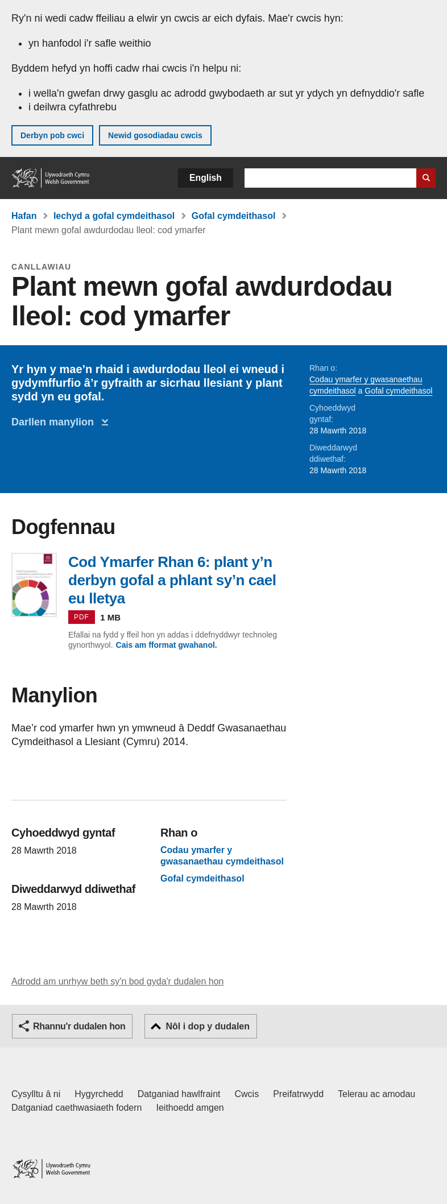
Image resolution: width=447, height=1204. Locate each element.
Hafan (23, 216)
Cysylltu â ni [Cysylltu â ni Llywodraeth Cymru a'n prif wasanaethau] (35, 1094)
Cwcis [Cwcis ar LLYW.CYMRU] (247, 1094)
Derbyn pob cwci (52, 135)
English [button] (205, 178)
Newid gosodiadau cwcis (155, 135)
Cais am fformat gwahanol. (166, 644)
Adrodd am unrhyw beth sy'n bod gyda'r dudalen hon (117, 981)
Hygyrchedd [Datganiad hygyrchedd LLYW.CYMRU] (98, 1094)
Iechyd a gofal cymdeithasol (114, 216)
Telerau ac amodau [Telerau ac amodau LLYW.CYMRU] (376, 1094)
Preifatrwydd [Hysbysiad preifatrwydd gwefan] (298, 1094)
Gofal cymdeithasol (234, 216)
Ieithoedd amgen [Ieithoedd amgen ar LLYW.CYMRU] (190, 1107)
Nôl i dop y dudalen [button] (207, 1026)
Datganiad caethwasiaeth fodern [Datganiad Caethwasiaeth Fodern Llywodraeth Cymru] (76, 1107)
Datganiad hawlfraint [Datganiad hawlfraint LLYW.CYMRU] (179, 1094)
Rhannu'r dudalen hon (79, 1026)
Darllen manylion (55, 422)
